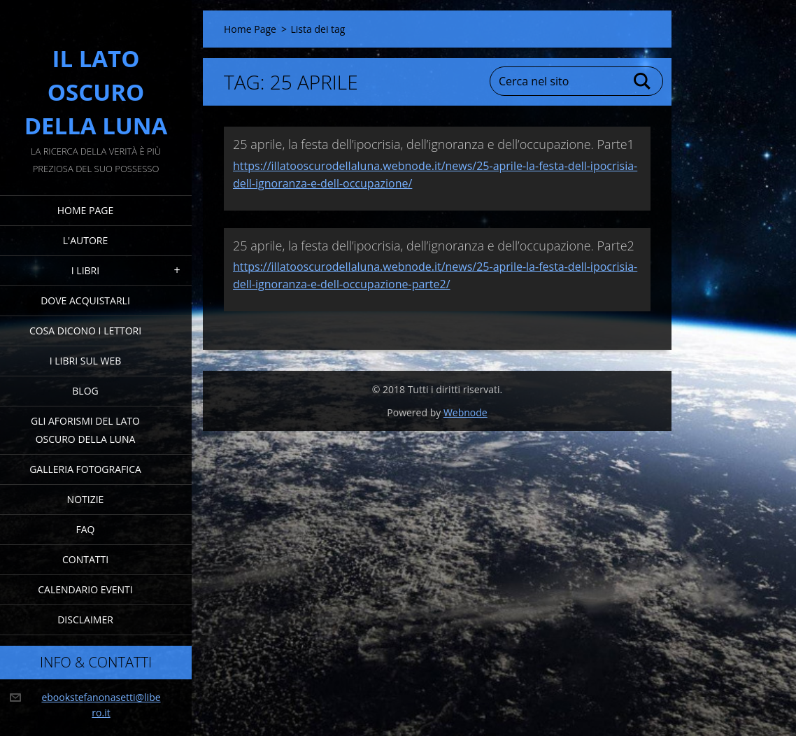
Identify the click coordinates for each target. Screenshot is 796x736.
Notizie (85, 499)
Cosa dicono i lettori (85, 330)
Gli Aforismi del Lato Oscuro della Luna (85, 430)
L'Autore (85, 240)
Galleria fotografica (85, 469)
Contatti (85, 559)
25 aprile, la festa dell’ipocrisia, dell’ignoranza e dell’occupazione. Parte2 (433, 245)
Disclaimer (85, 619)
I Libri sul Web (86, 360)
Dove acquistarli (85, 300)
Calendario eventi (85, 589)
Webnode (465, 412)
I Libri (85, 270)
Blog (85, 390)
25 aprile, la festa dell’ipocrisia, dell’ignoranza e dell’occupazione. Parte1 (433, 144)
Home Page (85, 210)
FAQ (85, 529)
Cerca (643, 81)
